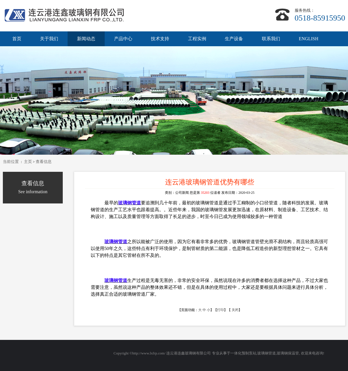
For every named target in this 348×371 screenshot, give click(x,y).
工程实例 (197, 38)
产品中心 (123, 38)
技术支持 (160, 38)
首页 (16, 38)
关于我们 (49, 38)
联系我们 (271, 38)
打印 (220, 310)
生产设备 (234, 38)
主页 (28, 162)
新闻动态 (86, 38)
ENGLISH (308, 38)
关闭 (235, 310)
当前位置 (11, 162)
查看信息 (44, 162)
